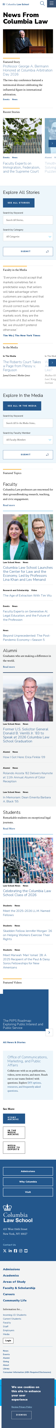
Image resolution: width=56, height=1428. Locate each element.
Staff (5, 1326)
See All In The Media (22, 406)
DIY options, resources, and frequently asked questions (24, 1086)
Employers (8, 1330)
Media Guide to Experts (14, 1147)
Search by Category (13, 229)
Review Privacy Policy (21, 1407)
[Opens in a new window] (5, 1251)
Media (6, 1334)
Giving (6, 1361)
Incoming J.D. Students (14, 1315)
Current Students (12, 1318)
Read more (9, 505)
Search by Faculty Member (16, 432)
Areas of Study (14, 1282)
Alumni (48, 157)
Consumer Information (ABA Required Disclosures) (27, 1372)
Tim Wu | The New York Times (21, 335)
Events (6, 99)
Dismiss (21, 1415)
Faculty (7, 1322)
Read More (9, 828)
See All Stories (19, 203)
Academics (11, 1276)
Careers (9, 1294)
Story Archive (13, 1118)
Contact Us (9, 1244)
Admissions (11, 1269)
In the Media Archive (13, 1132)
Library (6, 1368)
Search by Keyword (13, 212)
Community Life (15, 1300)
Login (8, 1340)
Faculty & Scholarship (19, 1288)
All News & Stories (14, 1042)
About (6, 1365)
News (14, 99)
